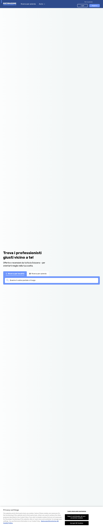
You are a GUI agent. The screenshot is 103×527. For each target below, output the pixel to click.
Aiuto (42, 4)
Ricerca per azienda (28, 4)
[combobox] (53, 280)
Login (82, 5)
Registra (94, 5)
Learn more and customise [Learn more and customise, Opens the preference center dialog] (76, 513)
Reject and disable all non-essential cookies (76, 519)
